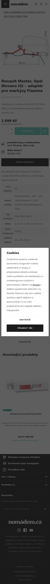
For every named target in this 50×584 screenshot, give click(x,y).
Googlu (36, 284)
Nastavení (25, 320)
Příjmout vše (25, 328)
